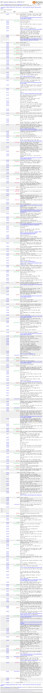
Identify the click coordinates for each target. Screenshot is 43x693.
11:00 (7, 57)
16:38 (7, 562)
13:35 (7, 304)
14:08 (7, 439)
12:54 (7, 207)
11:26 (7, 137)
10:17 (7, 30)
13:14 (7, 222)
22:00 (7, 662)
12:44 (7, 187)
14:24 (7, 485)
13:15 (7, 231)
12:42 (7, 182)
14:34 (7, 504)
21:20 (7, 658)
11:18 (7, 98)
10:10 (7, 22)
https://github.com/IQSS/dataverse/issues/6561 (31, 29)
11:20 (7, 109)
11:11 (7, 80)
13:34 (7, 294)
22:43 (7, 671)
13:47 (2, 331)
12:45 (7, 191)
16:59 (7, 607)
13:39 (7, 315)
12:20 (7, 172)
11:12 (7, 84)
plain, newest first (38, 7)
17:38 (7, 633)
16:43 (7, 582)
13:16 (7, 236)
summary (1, 685)
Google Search (28, 7)
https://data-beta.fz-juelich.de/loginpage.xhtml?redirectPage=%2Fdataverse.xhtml (31, 232)
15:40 (2, 510)
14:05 (7, 418)
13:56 (7, 385)
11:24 (7, 122)
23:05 (7, 678)
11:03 (7, 77)
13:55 (7, 373)
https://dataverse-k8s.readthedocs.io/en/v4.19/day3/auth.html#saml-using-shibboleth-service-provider (31, 579)
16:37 (7, 558)
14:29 (7, 492)
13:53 (7, 365)
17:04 (7, 615)
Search (24, 7)
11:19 (7, 105)
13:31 (7, 287)
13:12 (7, 213)
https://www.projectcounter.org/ (27, 76)
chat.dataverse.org (7, 4)
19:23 (7, 651)
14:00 (7, 401)
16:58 (7, 601)
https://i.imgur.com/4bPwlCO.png (27, 261)
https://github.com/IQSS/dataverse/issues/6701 (31, 284)
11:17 (7, 92)
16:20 (7, 515)
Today (17, 7)
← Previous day (3, 7)
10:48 (7, 42)
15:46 (7, 513)
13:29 (7, 282)
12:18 (7, 142)
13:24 (7, 260)
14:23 (7, 481)
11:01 (7, 67)
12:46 (7, 199)
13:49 (7, 338)
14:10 (7, 459)
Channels (7, 7)
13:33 (7, 291)
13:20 (7, 238)
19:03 (7, 648)
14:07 (7, 431)
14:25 (7, 491)
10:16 (7, 28)
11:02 (7, 74)
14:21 (7, 472)
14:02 (7, 409)
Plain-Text (32, 7)
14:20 (2, 471)
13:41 (7, 322)
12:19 (7, 164)
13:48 (7, 332)
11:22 (7, 113)
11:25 (7, 131)
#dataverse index (12, 7)
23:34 (2, 681)
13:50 (7, 343)
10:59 (7, 47)
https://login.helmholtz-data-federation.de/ (30, 381)
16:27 (7, 518)
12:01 (7, 139)
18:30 (7, 636)
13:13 (7, 217)
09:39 (2, 19)
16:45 (7, 584)
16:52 (7, 591)
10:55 (7, 44)
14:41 (2, 508)
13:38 (7, 312)
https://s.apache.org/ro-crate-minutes (29, 660)
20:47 (7, 656)
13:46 (7, 329)
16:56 (7, 595)
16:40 (7, 577)
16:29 (7, 531)
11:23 (7, 119)
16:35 (7, 556)
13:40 (7, 318)
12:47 (7, 203)
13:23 (7, 257)
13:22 (7, 251)
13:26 (7, 266)
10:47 (2, 41)
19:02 (7, 640)
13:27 (7, 274)
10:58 (7, 45)
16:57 (7, 600)
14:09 (7, 450)
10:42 (7, 35)
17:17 (7, 631)
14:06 (7, 429)
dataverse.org (20, 4)
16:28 (7, 519)
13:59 (7, 398)
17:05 (7, 620)
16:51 (7, 588)
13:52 (7, 352)
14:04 (7, 410)
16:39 (7, 571)
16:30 (7, 538)
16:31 (7, 551)
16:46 (7, 586)
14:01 (7, 407)
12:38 (7, 181)
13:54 (7, 367)
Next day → (20, 7)
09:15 (7, 14)
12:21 (7, 176)
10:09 (7, 21)
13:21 (7, 242)
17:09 (7, 628)
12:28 (7, 178)
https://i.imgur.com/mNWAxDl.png (27, 353)
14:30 (7, 497)
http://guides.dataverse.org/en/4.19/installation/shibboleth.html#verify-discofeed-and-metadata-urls (31, 211)
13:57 (7, 390)
